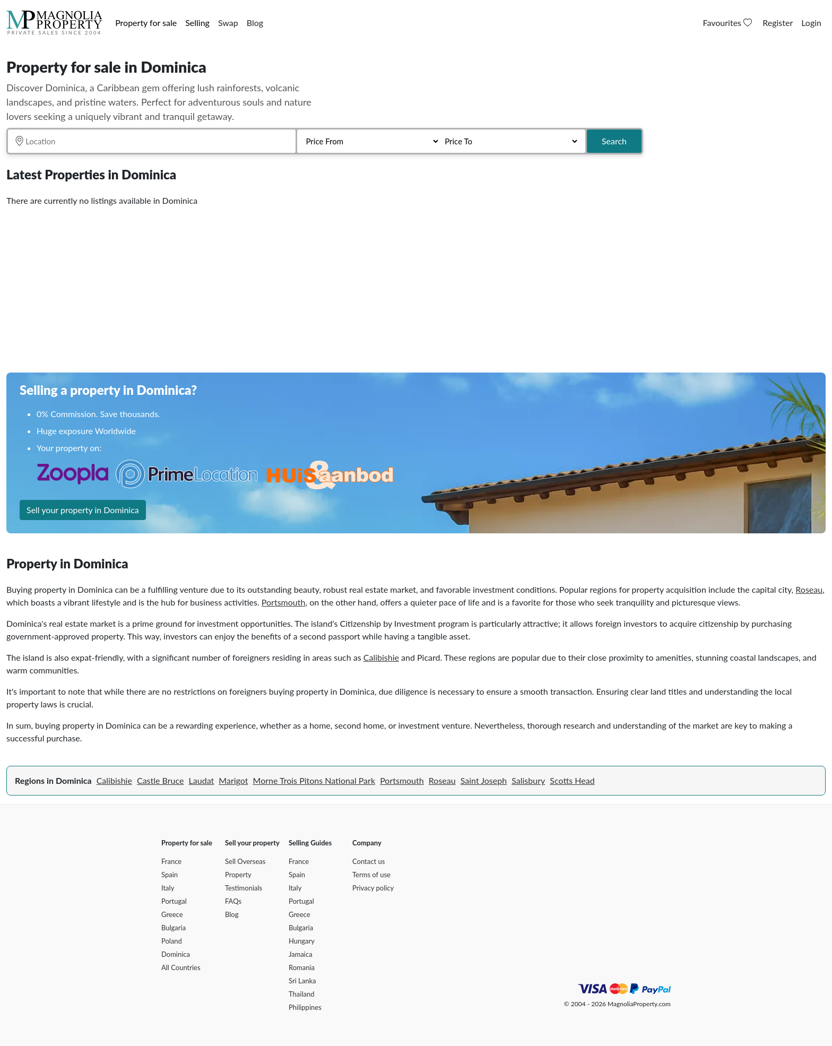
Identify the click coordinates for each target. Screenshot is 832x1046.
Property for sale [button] (146, 23)
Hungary (302, 941)
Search (614, 141)
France (171, 861)
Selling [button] (197, 23)
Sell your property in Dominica (83, 510)
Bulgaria (173, 927)
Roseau (808, 589)
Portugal (174, 901)
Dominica (175, 954)
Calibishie (381, 657)
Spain (169, 874)
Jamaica (301, 954)
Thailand (301, 994)
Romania (302, 967)
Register (777, 23)
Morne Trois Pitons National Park (314, 780)
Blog (255, 23)
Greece (172, 914)
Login (811, 23)
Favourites (729, 23)
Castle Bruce (160, 780)
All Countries (181, 967)
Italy (167, 888)
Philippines (305, 1007)
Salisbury (528, 780)
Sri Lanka (302, 980)
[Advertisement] (324, 285)
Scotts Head (572, 780)
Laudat (201, 780)
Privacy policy (373, 888)
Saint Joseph (484, 780)
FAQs (233, 901)
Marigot (233, 780)
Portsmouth (284, 602)
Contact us (368, 861)
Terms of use (371, 874)
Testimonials (243, 888)
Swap (228, 23)
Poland (171, 941)
